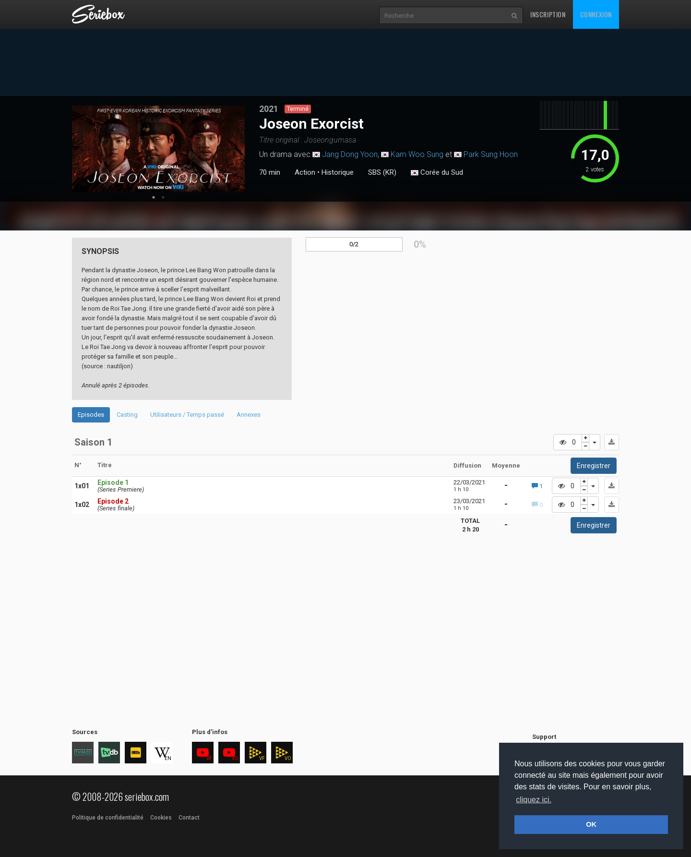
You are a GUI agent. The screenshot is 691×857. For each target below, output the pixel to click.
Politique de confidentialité (107, 817)
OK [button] (591, 824)
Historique (338, 172)
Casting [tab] (127, 414)
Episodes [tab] (91, 414)
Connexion (596, 14)
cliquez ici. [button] (533, 800)
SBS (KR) (382, 172)
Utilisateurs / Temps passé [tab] (187, 414)
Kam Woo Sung (417, 154)
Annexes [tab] (249, 414)
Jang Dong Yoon (350, 154)
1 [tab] (153, 197)
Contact (189, 817)
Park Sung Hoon (491, 154)
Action (305, 172)
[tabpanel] (158, 149)
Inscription (548, 14)
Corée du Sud (437, 173)
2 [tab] (163, 197)
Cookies (161, 817)
